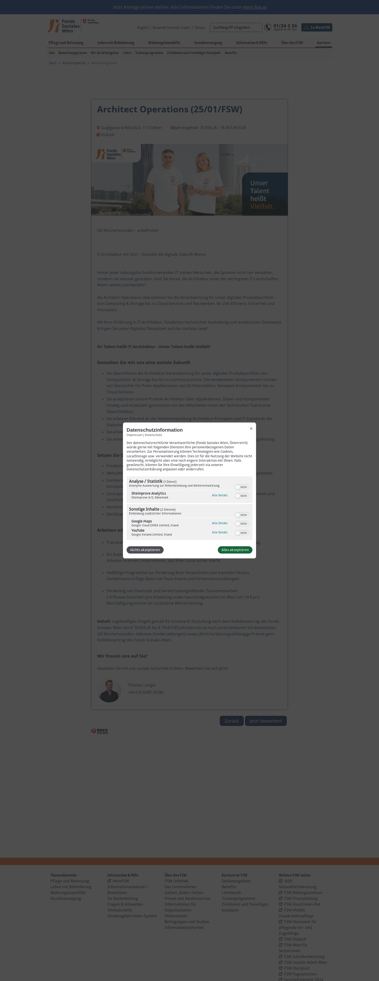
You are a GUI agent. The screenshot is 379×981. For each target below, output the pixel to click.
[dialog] (189, 490)
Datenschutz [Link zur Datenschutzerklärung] (153, 435)
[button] (237, 487)
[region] (189, 508)
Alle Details (219, 495)
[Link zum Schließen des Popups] (251, 428)
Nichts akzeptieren (145, 550)
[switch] (242, 487)
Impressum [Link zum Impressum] (134, 435)
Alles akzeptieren (235, 550)
